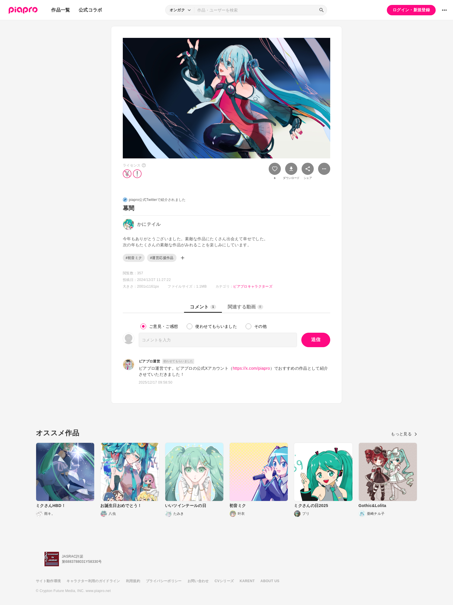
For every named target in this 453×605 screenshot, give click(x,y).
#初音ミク (134, 258)
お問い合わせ (198, 581)
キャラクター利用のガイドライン (93, 581)
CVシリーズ (224, 581)
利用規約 (133, 581)
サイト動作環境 (48, 581)
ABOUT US (270, 581)
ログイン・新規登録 (411, 10)
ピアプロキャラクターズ (252, 286)
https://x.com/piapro (251, 368)
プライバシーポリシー (164, 581)
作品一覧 (60, 10)
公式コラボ (90, 10)
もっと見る (404, 434)
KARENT (247, 581)
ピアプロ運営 (149, 361)
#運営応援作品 (161, 258)
